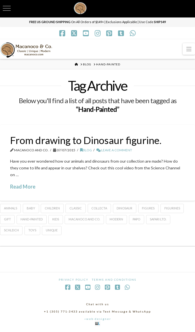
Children (52, 208)
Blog (86, 150)
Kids (55, 219)
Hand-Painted (32, 219)
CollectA (99, 208)
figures (148, 208)
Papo (136, 219)
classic (75, 208)
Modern (116, 219)
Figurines (172, 208)
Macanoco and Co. (84, 219)
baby (31, 208)
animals (10, 208)
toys (32, 230)
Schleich (11, 230)
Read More (22, 186)
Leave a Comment (114, 150)
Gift (7, 219)
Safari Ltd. (158, 219)
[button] (189, 49)
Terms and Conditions (114, 279)
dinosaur (124, 208)
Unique (52, 230)
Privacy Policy (74, 279)
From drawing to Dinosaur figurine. (86, 140)
